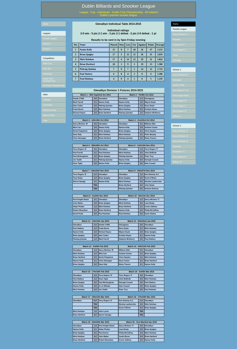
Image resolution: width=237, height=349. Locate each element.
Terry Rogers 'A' (179, 50)
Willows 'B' (177, 162)
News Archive (49, 115)
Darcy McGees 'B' (180, 75)
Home (45, 24)
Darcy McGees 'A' (180, 34)
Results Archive (49, 110)
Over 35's (47, 69)
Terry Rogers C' (179, 106)
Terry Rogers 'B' (179, 101)
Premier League (50, 38)
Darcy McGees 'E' (180, 141)
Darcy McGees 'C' (180, 131)
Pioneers (176, 39)
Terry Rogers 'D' (179, 111)
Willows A (177, 116)
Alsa (174, 55)
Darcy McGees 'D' (180, 136)
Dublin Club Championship (49, 80)
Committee (47, 105)
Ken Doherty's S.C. (181, 90)
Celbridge (177, 60)
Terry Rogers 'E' (179, 157)
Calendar (47, 100)
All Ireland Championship (53, 85)
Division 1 (47, 44)
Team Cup (47, 63)
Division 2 (47, 49)
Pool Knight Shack (181, 95)
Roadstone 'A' (179, 45)
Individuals (47, 74)
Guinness (177, 146)
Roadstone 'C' (179, 152)
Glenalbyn (177, 80)
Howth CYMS (178, 85)
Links (45, 120)
